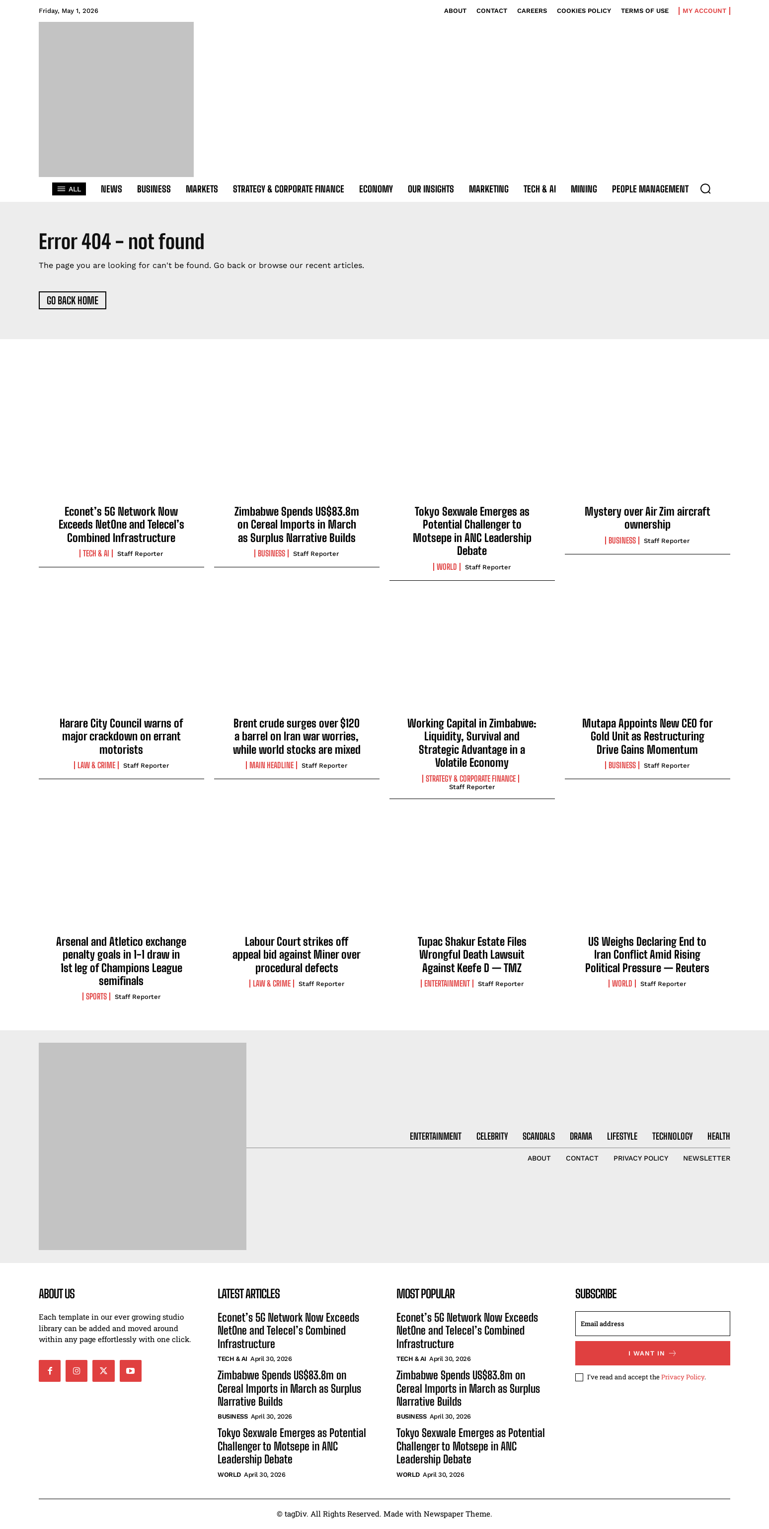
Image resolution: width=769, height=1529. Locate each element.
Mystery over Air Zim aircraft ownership (647, 519)
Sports (96, 998)
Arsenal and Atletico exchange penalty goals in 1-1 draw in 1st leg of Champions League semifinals (121, 962)
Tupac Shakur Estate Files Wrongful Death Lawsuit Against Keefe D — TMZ (472, 956)
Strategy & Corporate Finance (471, 780)
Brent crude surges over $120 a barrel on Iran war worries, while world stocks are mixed (297, 737)
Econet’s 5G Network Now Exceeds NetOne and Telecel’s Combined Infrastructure (121, 525)
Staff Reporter (140, 555)
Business (271, 555)
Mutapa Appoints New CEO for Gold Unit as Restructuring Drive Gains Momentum (647, 737)
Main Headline (271, 767)
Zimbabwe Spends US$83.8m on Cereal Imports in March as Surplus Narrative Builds (296, 525)
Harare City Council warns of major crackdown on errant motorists (121, 737)
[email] (652, 1324)
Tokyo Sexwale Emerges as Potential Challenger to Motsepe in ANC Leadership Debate (472, 532)
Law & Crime (96, 767)
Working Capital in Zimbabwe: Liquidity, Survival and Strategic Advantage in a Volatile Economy (472, 744)
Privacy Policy (682, 1377)
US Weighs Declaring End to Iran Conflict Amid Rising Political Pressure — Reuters (647, 956)
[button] (705, 188)
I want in (653, 1354)
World (447, 568)
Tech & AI (96, 555)
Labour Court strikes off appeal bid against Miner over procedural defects (296, 956)
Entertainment (447, 985)
